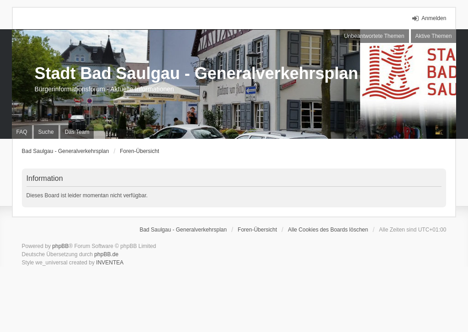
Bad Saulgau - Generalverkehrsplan (65, 151)
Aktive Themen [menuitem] (433, 36)
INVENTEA (109, 262)
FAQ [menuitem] (21, 132)
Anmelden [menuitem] (433, 18)
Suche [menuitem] (46, 132)
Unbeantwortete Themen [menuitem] (374, 36)
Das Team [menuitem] (77, 132)
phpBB (60, 246)
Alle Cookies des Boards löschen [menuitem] (328, 230)
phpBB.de (106, 254)
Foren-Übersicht (139, 151)
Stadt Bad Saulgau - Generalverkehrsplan (196, 73)
